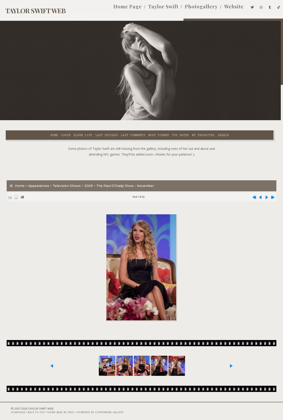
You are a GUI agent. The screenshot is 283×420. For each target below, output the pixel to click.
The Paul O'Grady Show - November (122, 175)
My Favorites (167, 119)
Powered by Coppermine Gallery (92, 408)
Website (227, 8)
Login (29, 119)
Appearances (35, 175)
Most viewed (122, 119)
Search (187, 119)
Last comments (96, 119)
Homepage (10, 408)
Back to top (28, 408)
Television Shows (64, 175)
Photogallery (194, 8)
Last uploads (70, 119)
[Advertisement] (141, 157)
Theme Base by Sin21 (53, 408)
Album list (46, 119)
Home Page (121, 8)
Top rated (144, 119)
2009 (86, 175)
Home (17, 119)
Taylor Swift (156, 8)
